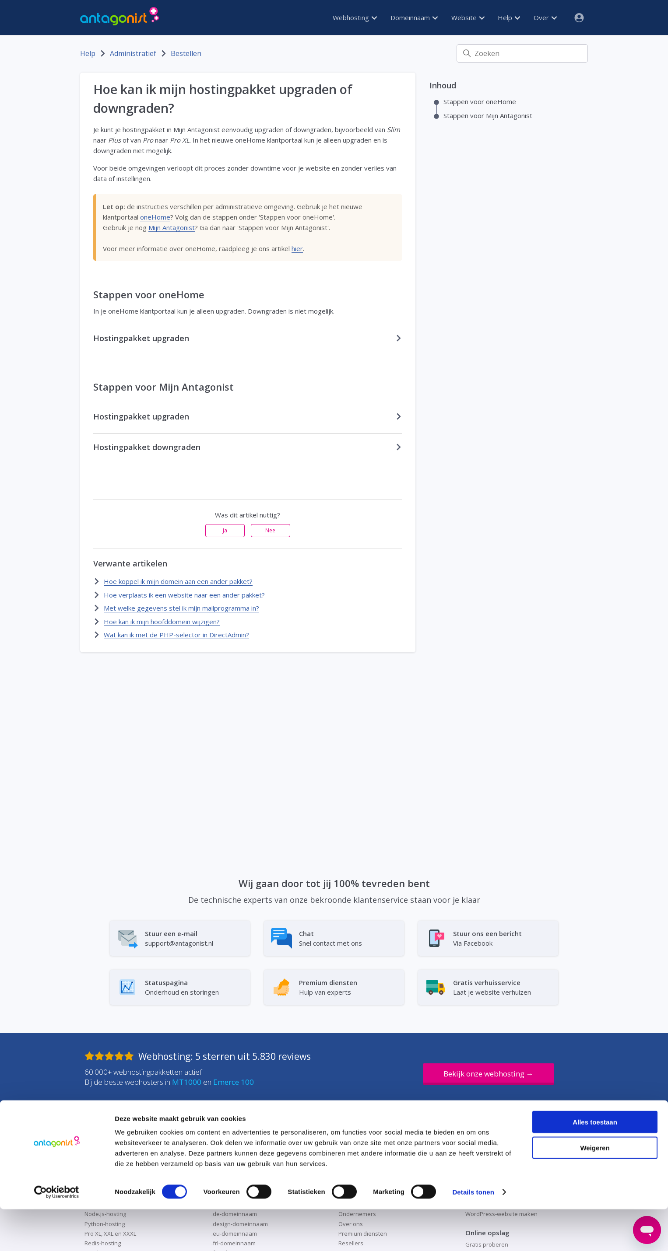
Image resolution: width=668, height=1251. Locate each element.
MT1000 (186, 1082)
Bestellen (186, 53)
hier (297, 248)
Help (509, 17)
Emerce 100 (233, 1082)
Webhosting (355, 17)
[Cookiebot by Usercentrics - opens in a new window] (56, 1234)
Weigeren (594, 1189)
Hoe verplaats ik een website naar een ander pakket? (184, 595)
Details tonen (473, 1233)
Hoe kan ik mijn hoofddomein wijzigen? (162, 621)
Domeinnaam (414, 17)
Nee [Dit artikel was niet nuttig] (270, 530)
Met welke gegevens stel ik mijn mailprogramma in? (181, 608)
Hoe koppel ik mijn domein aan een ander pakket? (178, 581)
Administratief (133, 53)
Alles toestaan (595, 1163)
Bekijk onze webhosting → (488, 1074)
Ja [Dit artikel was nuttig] (225, 530)
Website (468, 17)
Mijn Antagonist (171, 227)
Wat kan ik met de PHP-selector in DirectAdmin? (176, 634)
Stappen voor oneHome (479, 101)
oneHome (155, 217)
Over (545, 17)
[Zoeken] (522, 53)
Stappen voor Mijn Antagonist (487, 115)
